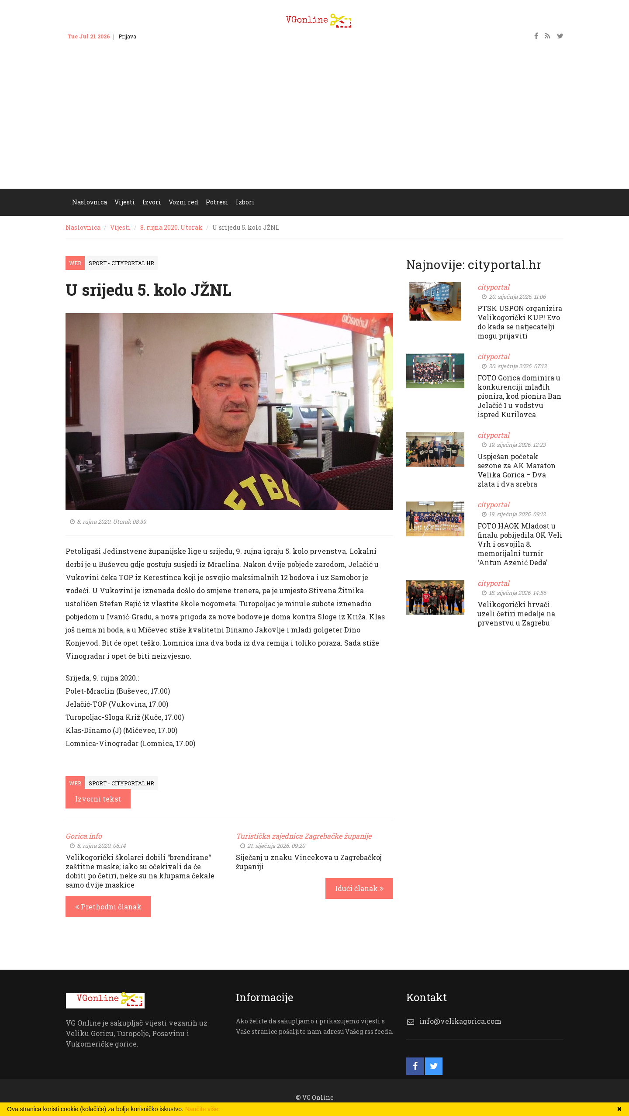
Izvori (151, 202)
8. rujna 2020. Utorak (171, 227)
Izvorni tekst (98, 798)
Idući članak (359, 888)
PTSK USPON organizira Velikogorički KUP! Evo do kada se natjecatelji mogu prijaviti (519, 322)
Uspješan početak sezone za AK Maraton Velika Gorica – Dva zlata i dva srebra (516, 470)
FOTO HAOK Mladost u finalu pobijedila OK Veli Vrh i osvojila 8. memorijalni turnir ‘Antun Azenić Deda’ (519, 544)
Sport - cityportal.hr (121, 262)
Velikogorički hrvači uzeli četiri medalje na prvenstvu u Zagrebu (516, 613)
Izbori (245, 202)
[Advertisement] (314, 123)
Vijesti (124, 202)
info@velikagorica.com (460, 1021)
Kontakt (155, 36)
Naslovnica (89, 202)
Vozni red (183, 202)
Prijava (127, 36)
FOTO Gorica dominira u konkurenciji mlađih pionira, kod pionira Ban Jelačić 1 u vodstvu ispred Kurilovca (519, 396)
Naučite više (201, 1109)
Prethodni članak (108, 906)
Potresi (217, 202)
